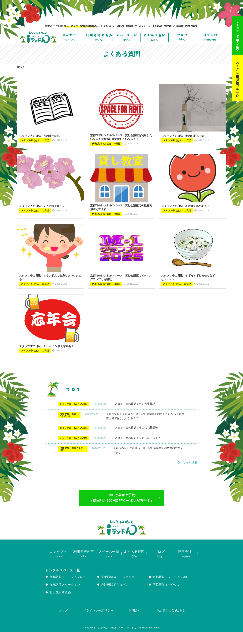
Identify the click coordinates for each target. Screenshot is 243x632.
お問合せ (135, 610)
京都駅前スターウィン (64, 584)
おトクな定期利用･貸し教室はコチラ (237, 76)
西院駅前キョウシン (166, 584)
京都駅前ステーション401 (119, 577)
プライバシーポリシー (98, 610)
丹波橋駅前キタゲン (115, 584)
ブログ (63, 610)
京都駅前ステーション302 (171, 577)
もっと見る (187, 462)
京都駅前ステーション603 (67, 577)
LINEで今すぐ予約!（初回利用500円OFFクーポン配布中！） (121, 498)
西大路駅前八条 (60, 592)
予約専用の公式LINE (170, 610)
